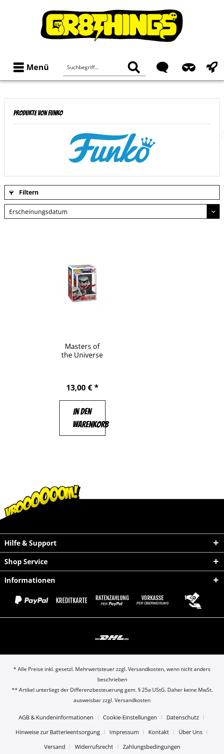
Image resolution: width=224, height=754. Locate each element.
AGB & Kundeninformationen (56, 717)
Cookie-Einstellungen (130, 717)
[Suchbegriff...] (104, 67)
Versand (54, 747)
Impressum (124, 732)
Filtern (23, 192)
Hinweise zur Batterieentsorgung (58, 732)
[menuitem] (29, 67)
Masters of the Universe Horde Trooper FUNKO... (82, 350)
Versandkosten (146, 669)
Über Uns (190, 732)
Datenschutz (182, 717)
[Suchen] (134, 67)
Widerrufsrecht (94, 747)
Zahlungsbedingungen (151, 747)
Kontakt (158, 732)
